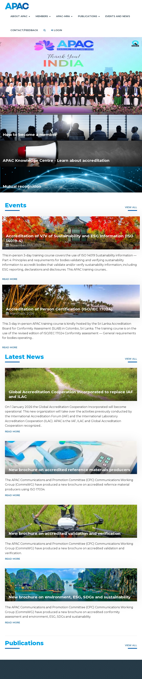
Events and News (117, 16)
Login (56, 30)
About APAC (20, 16)
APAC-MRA (64, 16)
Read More (9, 279)
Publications (89, 16)
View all (131, 207)
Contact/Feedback (24, 30)
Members (43, 16)
